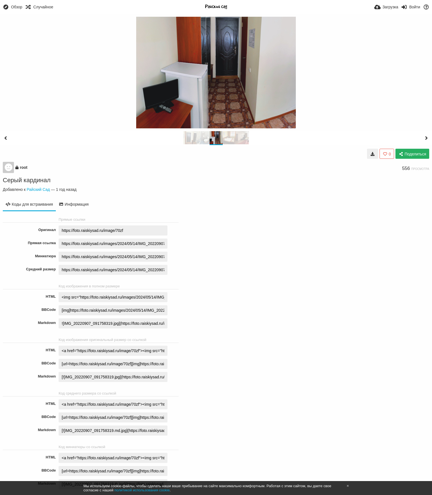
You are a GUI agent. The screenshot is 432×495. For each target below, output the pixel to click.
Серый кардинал (27, 180)
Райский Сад (38, 189)
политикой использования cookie (142, 490)
